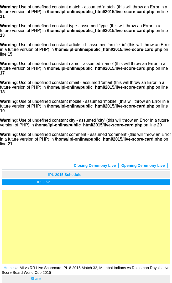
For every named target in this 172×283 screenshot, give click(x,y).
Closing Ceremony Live (95, 165)
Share (36, 278)
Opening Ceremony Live (143, 165)
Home (9, 268)
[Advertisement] (86, 227)
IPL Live (44, 182)
